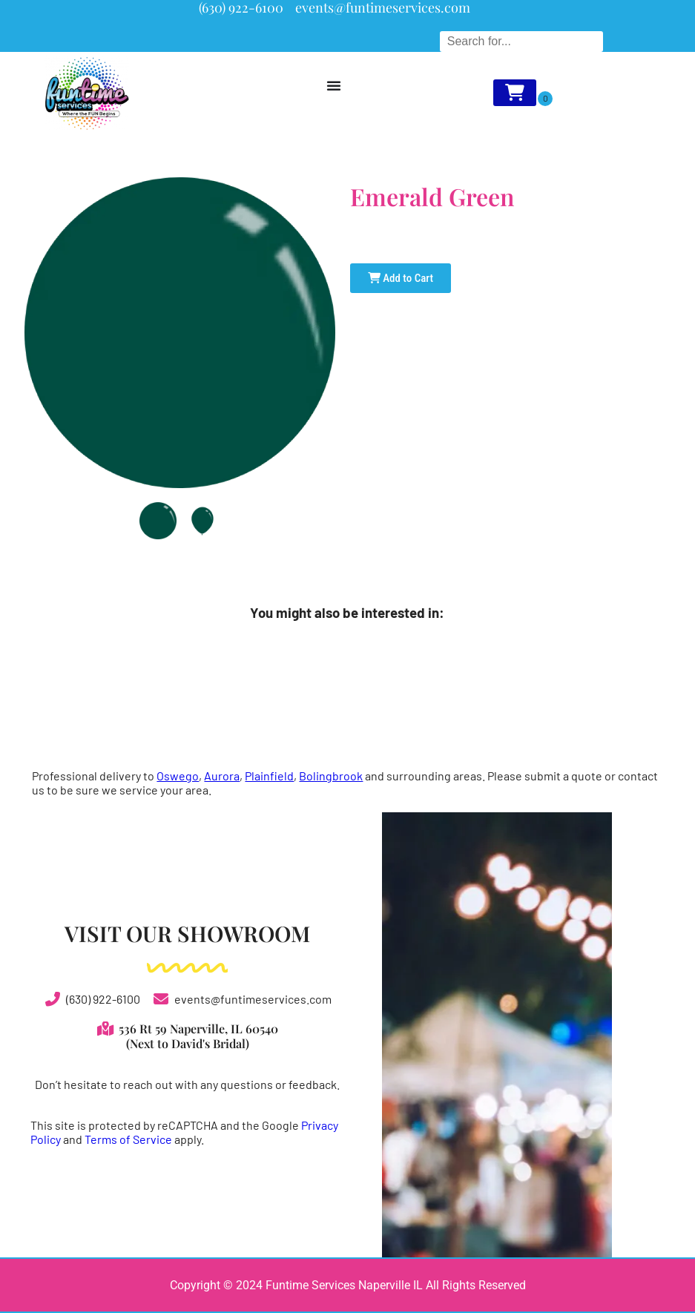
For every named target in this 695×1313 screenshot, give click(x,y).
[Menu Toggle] (333, 85)
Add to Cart (400, 278)
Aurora (222, 776)
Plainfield (269, 776)
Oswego (178, 776)
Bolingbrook (331, 776)
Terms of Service (128, 1139)
